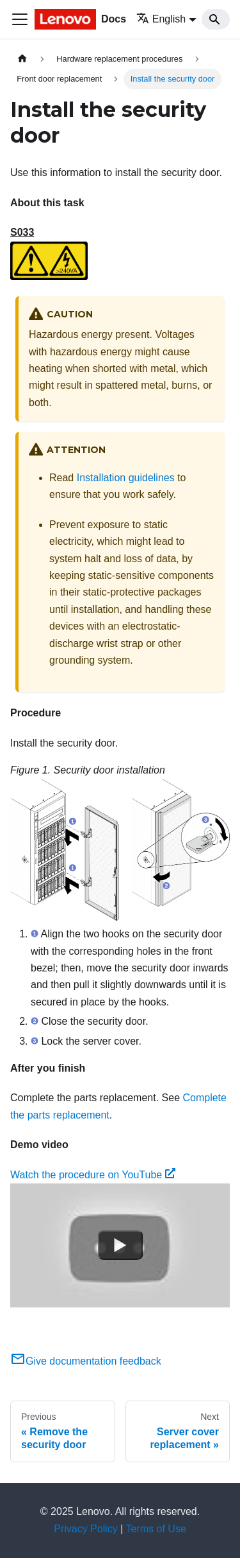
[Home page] (22, 59)
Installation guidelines (126, 477)
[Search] (216, 19)
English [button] (161, 18)
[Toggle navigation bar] (19, 19)
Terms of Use (156, 1528)
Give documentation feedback (85, 1361)
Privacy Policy (86, 1528)
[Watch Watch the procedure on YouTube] (120, 1245)
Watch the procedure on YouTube (92, 1174)
